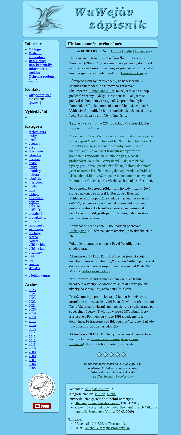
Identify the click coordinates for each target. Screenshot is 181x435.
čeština (34, 264)
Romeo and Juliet (101, 91)
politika (34, 206)
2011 (32, 344)
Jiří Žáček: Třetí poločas (109, 424)
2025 (32, 290)
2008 (32, 356)
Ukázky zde (77, 231)
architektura (37, 132)
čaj (31, 260)
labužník (35, 179)
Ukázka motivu (132, 73)
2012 (32, 341)
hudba (128, 51)
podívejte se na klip (95, 271)
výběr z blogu (38, 245)
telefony (34, 233)
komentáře (142, 51)
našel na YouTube (89, 128)
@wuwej (35, 103)
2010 (32, 348)
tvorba (33, 237)
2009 (32, 352)
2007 (32, 360)
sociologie (36, 229)
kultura (116, 51)
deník (33, 140)
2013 (32, 337)
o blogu (34, 194)
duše (32, 147)
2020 (32, 309)
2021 (32, 306)
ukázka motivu (91, 123)
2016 (32, 325)
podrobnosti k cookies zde (116, 376)
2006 (32, 364)
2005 (32, 368)
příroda (34, 221)
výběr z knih (37, 249)
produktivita (37, 217)
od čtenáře (36, 198)
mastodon (36, 182)
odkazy (34, 202)
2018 (32, 317)
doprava (34, 144)
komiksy (35, 171)
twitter (33, 241)
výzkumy (35, 252)
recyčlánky (36, 225)
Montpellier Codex (83, 181)
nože (32, 190)
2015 (32, 329)
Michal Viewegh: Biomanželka (107, 428)
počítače (35, 210)
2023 (32, 298)
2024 (32, 294)
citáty (33, 136)
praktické (35, 214)
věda (32, 256)
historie (34, 159)
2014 (32, 333)
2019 (32, 313)
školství (34, 268)
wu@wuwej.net (40, 95)
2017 (32, 321)
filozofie (35, 155)
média (33, 186)
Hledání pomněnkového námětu (97, 403)
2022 (32, 302)
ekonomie (36, 151)
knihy (33, 167)
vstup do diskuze (97, 389)
